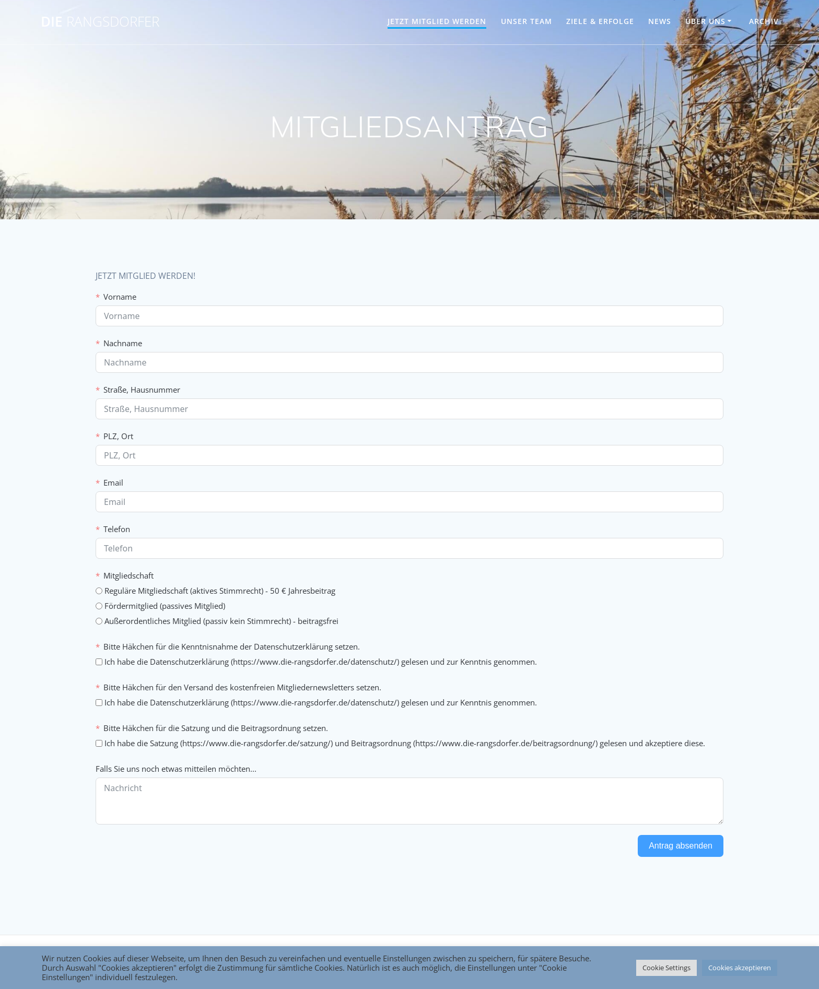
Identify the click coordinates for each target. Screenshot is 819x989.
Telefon (116, 529)
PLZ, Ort (118, 436)
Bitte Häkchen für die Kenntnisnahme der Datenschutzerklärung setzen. (231, 646)
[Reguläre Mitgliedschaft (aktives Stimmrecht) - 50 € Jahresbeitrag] (99, 590)
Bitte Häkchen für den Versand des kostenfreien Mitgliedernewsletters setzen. (242, 687)
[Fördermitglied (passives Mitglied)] (99, 606)
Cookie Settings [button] (666, 967)
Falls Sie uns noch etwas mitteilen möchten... (176, 768)
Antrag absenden (680, 845)
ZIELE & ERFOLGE (600, 21)
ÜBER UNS (705, 21)
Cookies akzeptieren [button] (739, 967)
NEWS (659, 21)
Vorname (119, 296)
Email (113, 482)
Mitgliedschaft (128, 575)
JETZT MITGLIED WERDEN (437, 21)
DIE (100, 22)
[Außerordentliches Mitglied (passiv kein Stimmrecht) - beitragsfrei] (99, 621)
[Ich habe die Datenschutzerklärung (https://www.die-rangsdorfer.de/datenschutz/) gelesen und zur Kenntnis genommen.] (99, 661)
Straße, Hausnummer (141, 389)
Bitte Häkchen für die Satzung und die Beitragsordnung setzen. (215, 728)
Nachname (122, 343)
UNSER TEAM (526, 21)
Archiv (764, 21)
